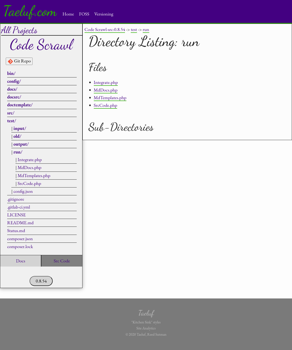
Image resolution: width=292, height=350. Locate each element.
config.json (23, 191)
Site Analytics (145, 328)
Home (68, 14)
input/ (19, 128)
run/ (17, 152)
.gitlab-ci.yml (18, 207)
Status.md (16, 230)
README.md (20, 223)
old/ (17, 136)
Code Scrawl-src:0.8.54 (105, 29)
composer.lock (20, 246)
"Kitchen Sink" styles (146, 322)
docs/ (12, 89)
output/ (21, 144)
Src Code (62, 261)
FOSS (84, 14)
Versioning (103, 14)
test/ (11, 121)
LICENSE (16, 215)
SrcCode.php (29, 183)
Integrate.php (30, 160)
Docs (20, 261)
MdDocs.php (29, 167)
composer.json (20, 239)
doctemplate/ (20, 105)
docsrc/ (14, 97)
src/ (11, 113)
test (134, 29)
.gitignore (15, 199)
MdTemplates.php (34, 175)
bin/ (11, 73)
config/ (14, 81)
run (146, 29)
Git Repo (19, 61)
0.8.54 (41, 281)
